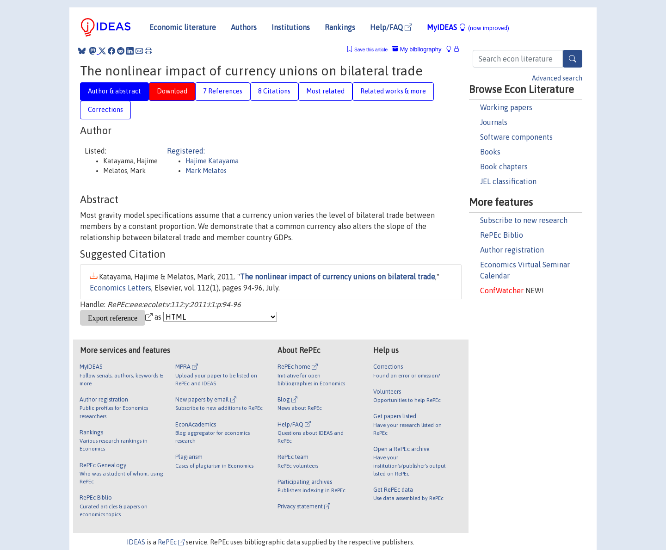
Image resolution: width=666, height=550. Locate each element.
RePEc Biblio (501, 235)
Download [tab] (172, 91)
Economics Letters (120, 288)
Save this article (371, 49)
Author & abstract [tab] (114, 91)
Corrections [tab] (105, 109)
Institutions (290, 27)
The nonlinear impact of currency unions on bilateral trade (337, 276)
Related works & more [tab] (393, 91)
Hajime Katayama (212, 161)
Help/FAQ (391, 27)
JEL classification (508, 181)
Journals (493, 122)
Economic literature (182, 27)
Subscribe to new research (523, 220)
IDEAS (136, 542)
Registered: (186, 151)
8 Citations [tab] (274, 91)
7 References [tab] (222, 91)
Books (490, 152)
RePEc (171, 542)
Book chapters (504, 166)
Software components (516, 137)
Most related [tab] (325, 91)
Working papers (506, 107)
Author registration (512, 250)
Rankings (340, 27)
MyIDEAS (468, 27)
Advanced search (557, 78)
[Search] (572, 59)
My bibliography (416, 49)
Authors (244, 27)
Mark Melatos (206, 170)
